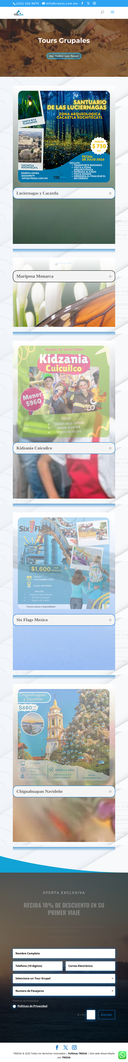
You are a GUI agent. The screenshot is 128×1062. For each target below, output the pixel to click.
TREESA (66, 1057)
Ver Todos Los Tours (64, 56)
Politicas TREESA (78, 1053)
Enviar (106, 1014)
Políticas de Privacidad (32, 1006)
